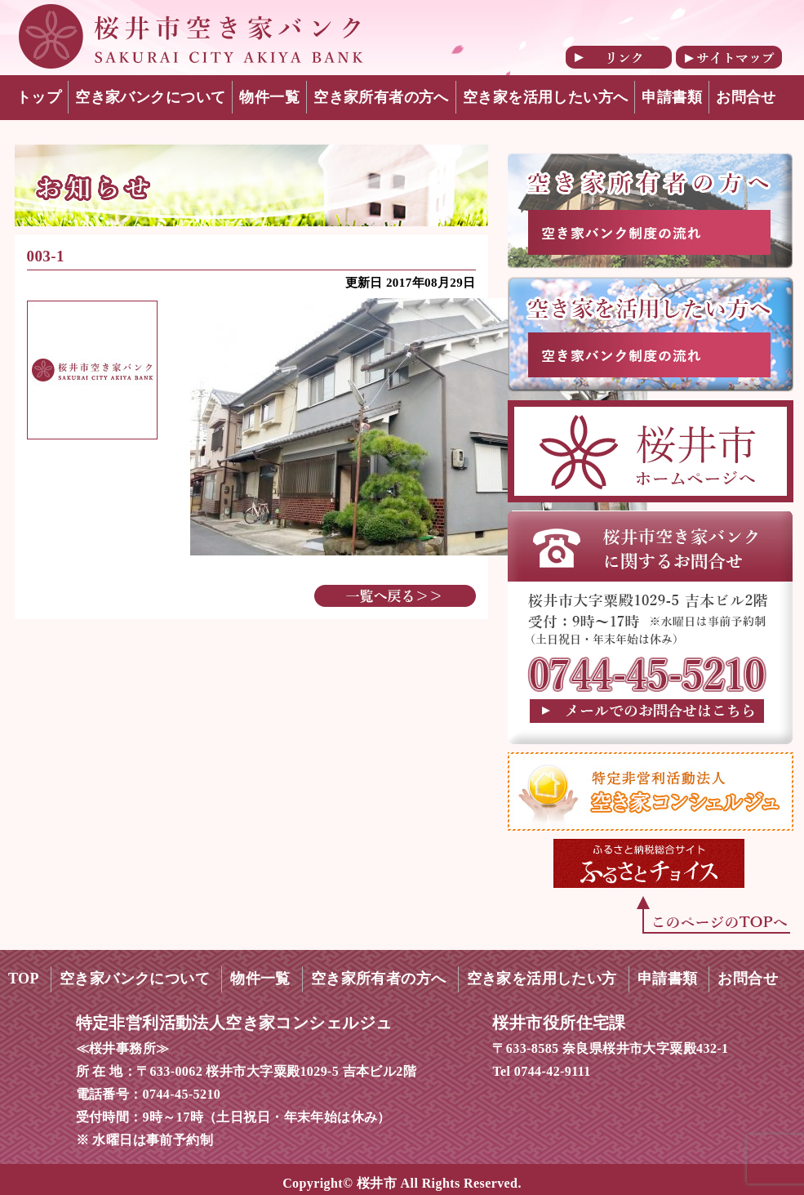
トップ (38, 97)
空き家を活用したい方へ (546, 97)
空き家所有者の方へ (381, 97)
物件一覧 (269, 97)
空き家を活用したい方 (542, 978)
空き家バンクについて (150, 97)
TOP (23, 978)
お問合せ (746, 97)
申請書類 (672, 97)
